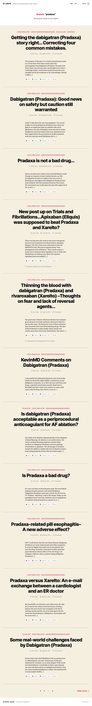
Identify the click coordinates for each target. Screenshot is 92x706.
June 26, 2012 (46, 233)
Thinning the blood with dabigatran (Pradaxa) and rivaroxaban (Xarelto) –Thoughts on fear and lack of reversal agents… (46, 295)
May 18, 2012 (46, 430)
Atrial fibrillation (23, 31)
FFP (45, 341)
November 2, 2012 (46, 166)
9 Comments (59, 166)
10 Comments (58, 596)
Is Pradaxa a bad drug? (46, 475)
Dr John (36, 53)
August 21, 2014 (46, 53)
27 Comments (57, 481)
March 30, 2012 (46, 535)
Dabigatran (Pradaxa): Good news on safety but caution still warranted (46, 104)
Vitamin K (52, 341)
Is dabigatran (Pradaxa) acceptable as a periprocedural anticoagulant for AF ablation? (46, 419)
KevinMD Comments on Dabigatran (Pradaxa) (46, 362)
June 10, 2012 (46, 312)
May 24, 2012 (46, 370)
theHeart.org (36, 266)
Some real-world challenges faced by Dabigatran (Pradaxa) (46, 642)
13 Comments (58, 650)
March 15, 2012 (46, 596)
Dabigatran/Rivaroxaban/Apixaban (43, 31)
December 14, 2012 (46, 115)
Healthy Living (61, 31)
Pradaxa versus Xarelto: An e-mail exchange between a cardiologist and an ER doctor (46, 586)
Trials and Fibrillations (46, 266)
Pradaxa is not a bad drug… (46, 160)
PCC (48, 341)
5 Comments (57, 312)
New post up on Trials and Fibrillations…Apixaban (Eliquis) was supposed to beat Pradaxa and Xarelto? (46, 219)
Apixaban (29, 266)
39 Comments (58, 53)
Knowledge (71, 31)
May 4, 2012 (46, 481)
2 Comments (57, 233)
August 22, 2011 (46, 650)
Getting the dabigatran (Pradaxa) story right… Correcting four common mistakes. (46, 43)
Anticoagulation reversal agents (35, 341)
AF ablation (26, 408)
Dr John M (7, 3)
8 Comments (59, 115)
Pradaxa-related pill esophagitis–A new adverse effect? (46, 526)
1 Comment (58, 370)
